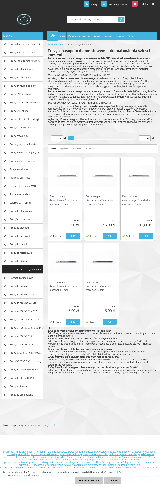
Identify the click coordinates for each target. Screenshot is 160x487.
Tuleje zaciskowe (19, 169)
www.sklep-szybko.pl (43, 425)
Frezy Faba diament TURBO (25, 61)
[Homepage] (54, 36)
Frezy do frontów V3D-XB (24, 369)
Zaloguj (94, 4)
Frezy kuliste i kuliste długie (25, 119)
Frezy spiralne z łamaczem (24, 161)
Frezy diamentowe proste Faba (24, 53)
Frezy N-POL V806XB (21, 344)
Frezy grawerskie (19, 136)
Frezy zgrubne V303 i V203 (25, 319)
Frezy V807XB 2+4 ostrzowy (25, 353)
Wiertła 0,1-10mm (20, 203)
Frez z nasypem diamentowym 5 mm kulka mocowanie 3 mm (99, 286)
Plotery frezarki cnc (20, 194)
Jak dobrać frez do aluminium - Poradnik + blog (27, 452)
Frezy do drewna (19, 286)
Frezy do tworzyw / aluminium (20, 78)
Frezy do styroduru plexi (23, 86)
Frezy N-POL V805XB (21, 336)
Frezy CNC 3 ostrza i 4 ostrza (25, 102)
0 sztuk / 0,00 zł (147, 4)
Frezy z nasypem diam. (28, 269)
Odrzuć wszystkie (89, 480)
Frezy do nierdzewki (21, 253)
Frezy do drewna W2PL (22, 294)
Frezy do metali (18, 244)
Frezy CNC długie (19, 111)
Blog (130, 35)
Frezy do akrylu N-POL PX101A (22, 379)
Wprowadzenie (56, 44)
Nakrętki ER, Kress (20, 178)
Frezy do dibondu (19, 228)
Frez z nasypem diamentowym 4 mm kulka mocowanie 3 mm (63, 286)
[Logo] (24, 19)
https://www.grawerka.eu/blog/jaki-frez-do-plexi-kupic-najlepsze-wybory (74, 457)
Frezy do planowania (21, 211)
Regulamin (120, 35)
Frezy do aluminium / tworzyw (21, 70)
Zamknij (112, 480)
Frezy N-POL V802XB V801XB (26, 328)
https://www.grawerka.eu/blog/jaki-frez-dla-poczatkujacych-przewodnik (54, 462)
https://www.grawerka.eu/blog (70, 452)
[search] (121, 20)
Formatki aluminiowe (21, 278)
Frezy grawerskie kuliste (23, 144)
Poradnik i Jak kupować (79, 35)
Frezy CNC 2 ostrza (20, 94)
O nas (62, 35)
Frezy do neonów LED (22, 236)
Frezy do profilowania (21, 395)
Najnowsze (90, 148)
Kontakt (107, 35)
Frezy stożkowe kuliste (22, 127)
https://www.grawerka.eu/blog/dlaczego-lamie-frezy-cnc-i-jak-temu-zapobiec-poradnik (58, 467)
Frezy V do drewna (20, 219)
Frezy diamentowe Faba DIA (25, 44)
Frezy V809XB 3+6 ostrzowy (25, 361)
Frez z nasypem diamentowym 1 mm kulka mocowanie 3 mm (63, 200)
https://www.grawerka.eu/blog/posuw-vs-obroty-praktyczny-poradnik (66, 454)
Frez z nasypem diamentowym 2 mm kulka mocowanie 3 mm (99, 200)
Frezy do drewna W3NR (23, 303)
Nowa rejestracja (117, 4)
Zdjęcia (97, 35)
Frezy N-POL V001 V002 (23, 311)
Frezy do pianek (18, 261)
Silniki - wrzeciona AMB (23, 186)
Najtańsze (64, 148)
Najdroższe (76, 148)
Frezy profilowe (18, 386)
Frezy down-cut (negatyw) (24, 152)
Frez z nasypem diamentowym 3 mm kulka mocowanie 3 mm (136, 200)
